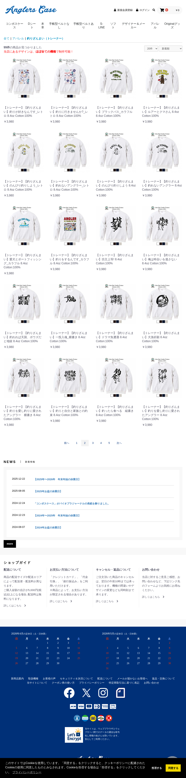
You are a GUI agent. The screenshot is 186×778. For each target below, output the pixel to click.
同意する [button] (173, 768)
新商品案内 (17, 678)
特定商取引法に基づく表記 (124, 682)
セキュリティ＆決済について (76, 678)
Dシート (32, 25)
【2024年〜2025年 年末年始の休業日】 (57, 515)
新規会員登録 (123, 10)
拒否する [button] (157, 768)
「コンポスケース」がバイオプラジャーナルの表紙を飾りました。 (72, 503)
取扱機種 (33, 678)
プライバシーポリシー (91, 682)
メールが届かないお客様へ (132, 678)
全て (6, 38)
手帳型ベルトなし (59, 25)
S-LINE (101, 25)
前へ (66, 442)
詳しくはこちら (15, 605)
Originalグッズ (172, 25)
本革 (42, 25)
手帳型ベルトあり (83, 25)
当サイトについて (37, 682)
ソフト (113, 25)
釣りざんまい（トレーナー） (46, 38)
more (10, 543)
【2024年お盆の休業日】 (48, 527)
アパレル (155, 25)
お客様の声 (49, 678)
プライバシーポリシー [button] (26, 772)
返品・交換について (163, 678)
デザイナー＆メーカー (133, 25)
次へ (119, 442)
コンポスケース (14, 25)
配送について (105, 678)
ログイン (143, 10)
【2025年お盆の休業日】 (48, 491)
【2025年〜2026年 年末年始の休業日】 (57, 479)
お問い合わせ (151, 682)
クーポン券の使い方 (63, 682)
